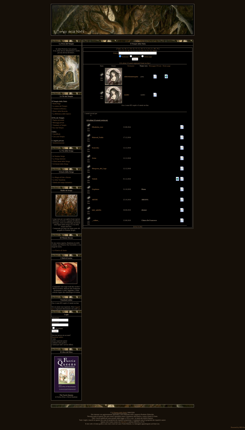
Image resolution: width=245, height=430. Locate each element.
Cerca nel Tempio (59, 136)
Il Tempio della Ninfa (119, 413)
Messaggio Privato (155, 66)
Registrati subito (57, 337)
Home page (166, 66)
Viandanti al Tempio (59, 125)
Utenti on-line (145, 63)
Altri (154, 50)
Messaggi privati (58, 123)
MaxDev (124, 422)
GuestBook (56, 134)
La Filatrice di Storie (60, 250)
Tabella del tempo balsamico (62, 182)
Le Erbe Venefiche (59, 180)
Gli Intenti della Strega (60, 164)
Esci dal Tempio (58, 128)
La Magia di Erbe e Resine (62, 177)
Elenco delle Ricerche (60, 111)
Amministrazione (58, 143)
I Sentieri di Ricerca (59, 109)
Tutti (118, 49)
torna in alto (138, 227)
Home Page (57, 104)
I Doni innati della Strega (61, 161)
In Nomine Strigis (59, 156)
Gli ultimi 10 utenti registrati (130, 63)
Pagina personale (58, 120)
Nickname (130, 66)
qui (79, 309)
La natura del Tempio (60, 106)
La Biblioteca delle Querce (62, 114)
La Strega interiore (59, 159)
